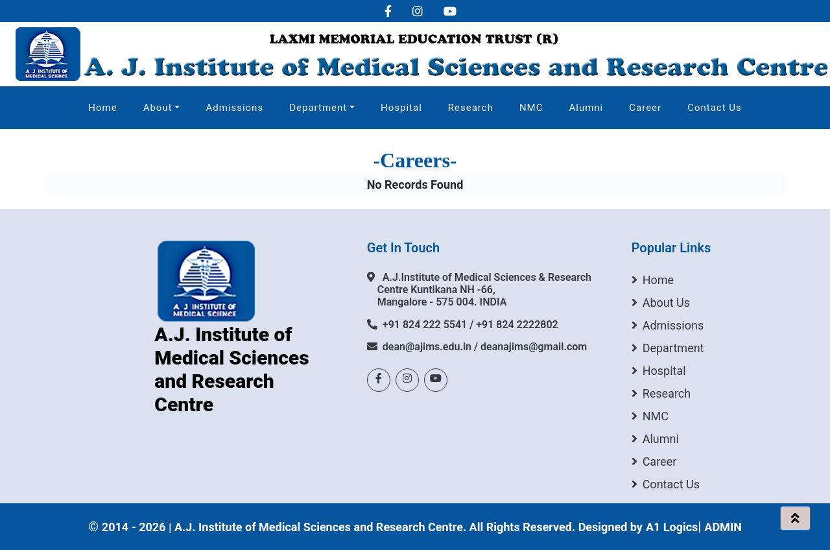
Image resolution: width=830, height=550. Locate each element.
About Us (661, 302)
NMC (531, 108)
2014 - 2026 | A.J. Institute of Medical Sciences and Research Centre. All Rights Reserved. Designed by (372, 527)
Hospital (401, 108)
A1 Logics (672, 527)
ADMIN (723, 527)
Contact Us (714, 108)
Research (470, 108)
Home (102, 108)
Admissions (234, 108)
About (157, 108)
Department (318, 108)
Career (645, 108)
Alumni (586, 108)
